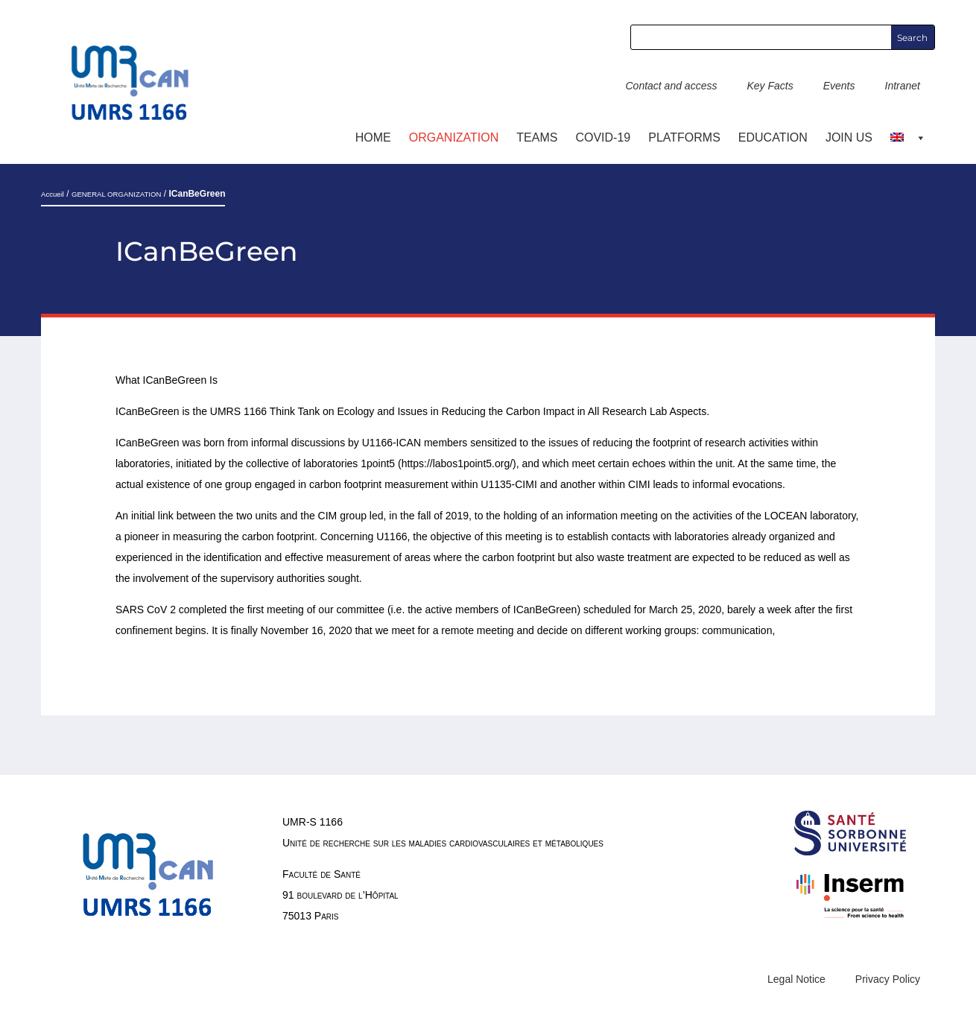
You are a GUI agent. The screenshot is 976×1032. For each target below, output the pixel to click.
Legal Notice (796, 979)
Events (839, 86)
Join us (849, 137)
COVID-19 (602, 137)
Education (773, 137)
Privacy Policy (887, 979)
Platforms (684, 137)
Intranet (902, 86)
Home (373, 137)
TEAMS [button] (536, 137)
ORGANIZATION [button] (454, 137)
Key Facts (770, 86)
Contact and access (671, 86)
